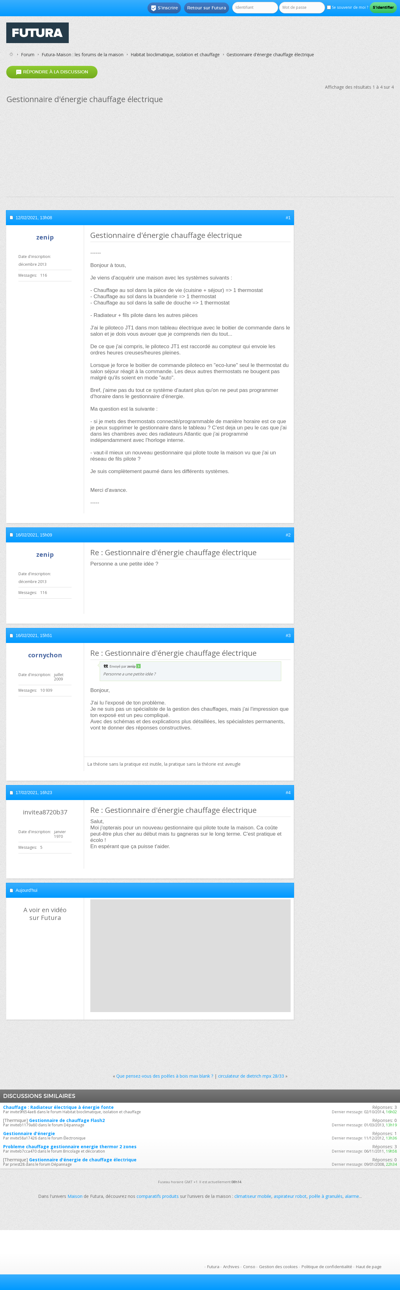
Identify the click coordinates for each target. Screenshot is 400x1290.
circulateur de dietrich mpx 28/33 (251, 1076)
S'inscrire (164, 8)
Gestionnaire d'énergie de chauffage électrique (83, 1160)
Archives (231, 1266)
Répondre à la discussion (52, 72)
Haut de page (369, 1266)
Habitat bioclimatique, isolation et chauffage (175, 54)
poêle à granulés (325, 1196)
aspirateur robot (290, 1196)
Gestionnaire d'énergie (29, 1133)
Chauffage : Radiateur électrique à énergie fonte (58, 1107)
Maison (75, 1196)
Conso (249, 1266)
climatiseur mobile (252, 1196)
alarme (352, 1196)
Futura (213, 1266)
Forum (27, 54)
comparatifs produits (158, 1196)
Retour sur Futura (206, 8)
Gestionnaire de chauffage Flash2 (67, 1120)
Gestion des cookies (278, 1266)
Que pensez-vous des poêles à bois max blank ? (164, 1076)
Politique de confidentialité (327, 1266)
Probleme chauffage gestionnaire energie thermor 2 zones (70, 1146)
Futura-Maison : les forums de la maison (82, 54)
